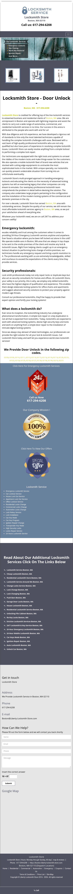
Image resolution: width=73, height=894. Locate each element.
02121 (66, 357)
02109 (11, 357)
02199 (50, 360)
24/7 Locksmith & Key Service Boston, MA (24, 625)
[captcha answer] (13, 776)
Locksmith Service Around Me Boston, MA (25, 582)
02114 (33, 357)
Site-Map (50, 874)
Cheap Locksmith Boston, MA (19, 574)
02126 (28, 360)
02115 (39, 357)
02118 (50, 357)
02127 (33, 360)
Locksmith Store (10, 115)
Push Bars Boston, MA (16, 597)
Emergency (48, 868)
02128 (39, 360)
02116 (44, 357)
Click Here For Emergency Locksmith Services (36, 365)
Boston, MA (29, 108)
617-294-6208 (42, 25)
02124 (17, 360)
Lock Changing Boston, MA (18, 594)
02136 (44, 360)
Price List (41, 874)
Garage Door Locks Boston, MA (20, 601)
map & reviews (59, 860)
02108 (6, 357)
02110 (17, 357)
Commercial (25, 868)
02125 (23, 360)
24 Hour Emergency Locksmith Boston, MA (25, 629)
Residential (14, 868)
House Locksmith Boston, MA (19, 605)
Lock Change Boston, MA (17, 590)
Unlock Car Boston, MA (16, 649)
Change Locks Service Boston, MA (21, 586)
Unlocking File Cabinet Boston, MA (21, 613)
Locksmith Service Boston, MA (20, 570)
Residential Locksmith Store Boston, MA (24, 578)
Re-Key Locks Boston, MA (17, 617)
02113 (28, 357)
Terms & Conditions (27, 874)
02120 (61, 357)
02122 (12, 360)
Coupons (58, 868)
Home (5, 868)
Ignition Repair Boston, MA (18, 641)
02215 (61, 360)
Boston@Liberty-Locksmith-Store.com (19, 718)
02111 (22, 357)
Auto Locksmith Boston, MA (19, 645)
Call (36, 890)
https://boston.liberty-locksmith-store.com (46, 863)
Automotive (37, 868)
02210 (55, 360)
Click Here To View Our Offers (36, 448)
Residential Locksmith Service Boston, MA (25, 609)
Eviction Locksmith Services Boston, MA (24, 621)
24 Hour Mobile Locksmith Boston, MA (23, 633)
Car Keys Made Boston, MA (18, 637)
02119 (55, 357)
